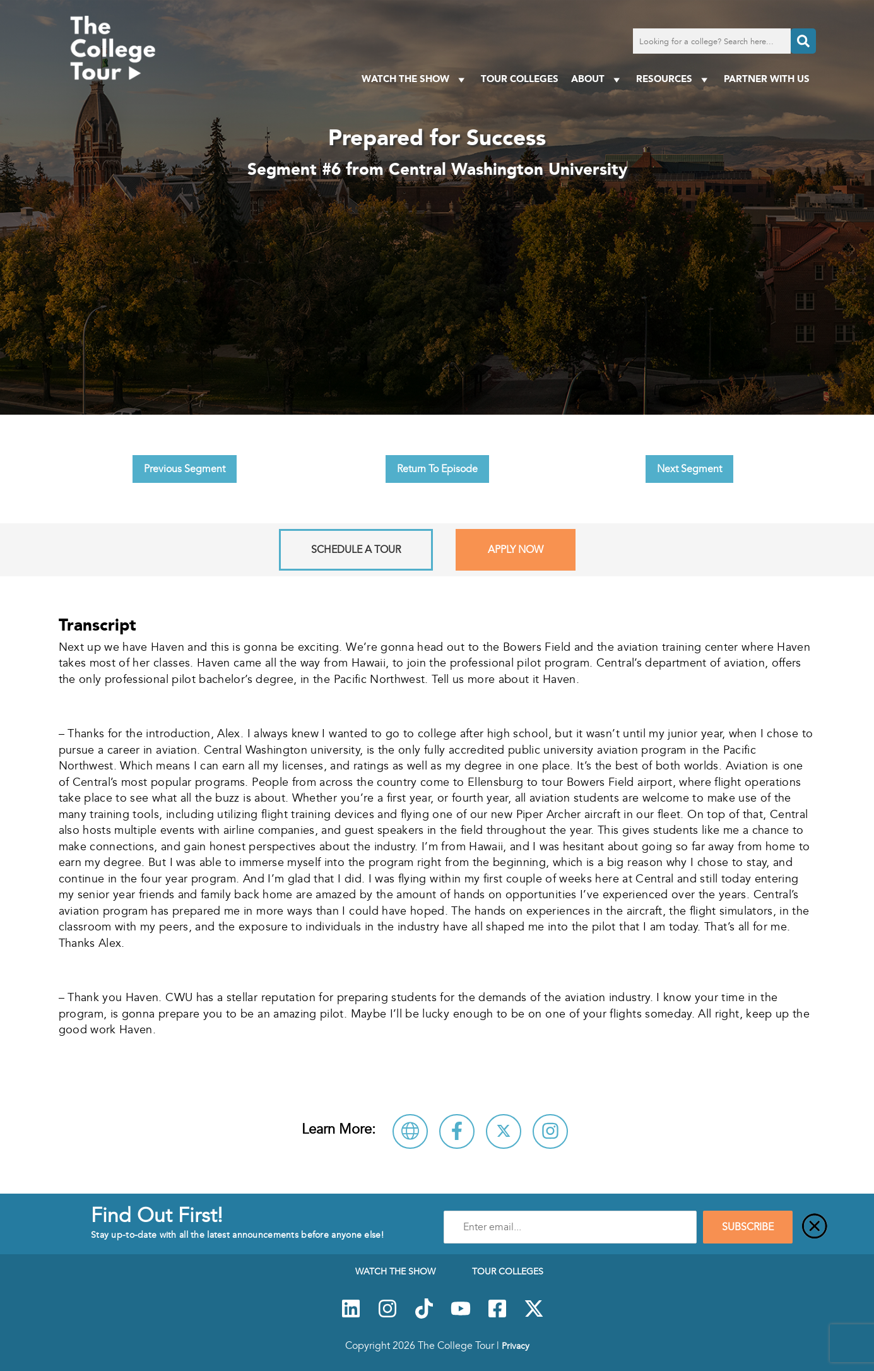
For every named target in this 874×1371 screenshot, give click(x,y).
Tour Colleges (519, 78)
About (597, 79)
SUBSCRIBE (748, 1227)
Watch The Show (415, 79)
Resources (673, 79)
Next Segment (689, 469)
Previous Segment (184, 469)
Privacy (515, 1345)
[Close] (814, 1227)
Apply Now (515, 549)
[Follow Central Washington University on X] (503, 1131)
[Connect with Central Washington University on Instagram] (550, 1131)
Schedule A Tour (356, 549)
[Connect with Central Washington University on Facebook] (457, 1131)
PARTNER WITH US (767, 78)
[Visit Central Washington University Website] (410, 1131)
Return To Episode (437, 469)
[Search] (803, 41)
